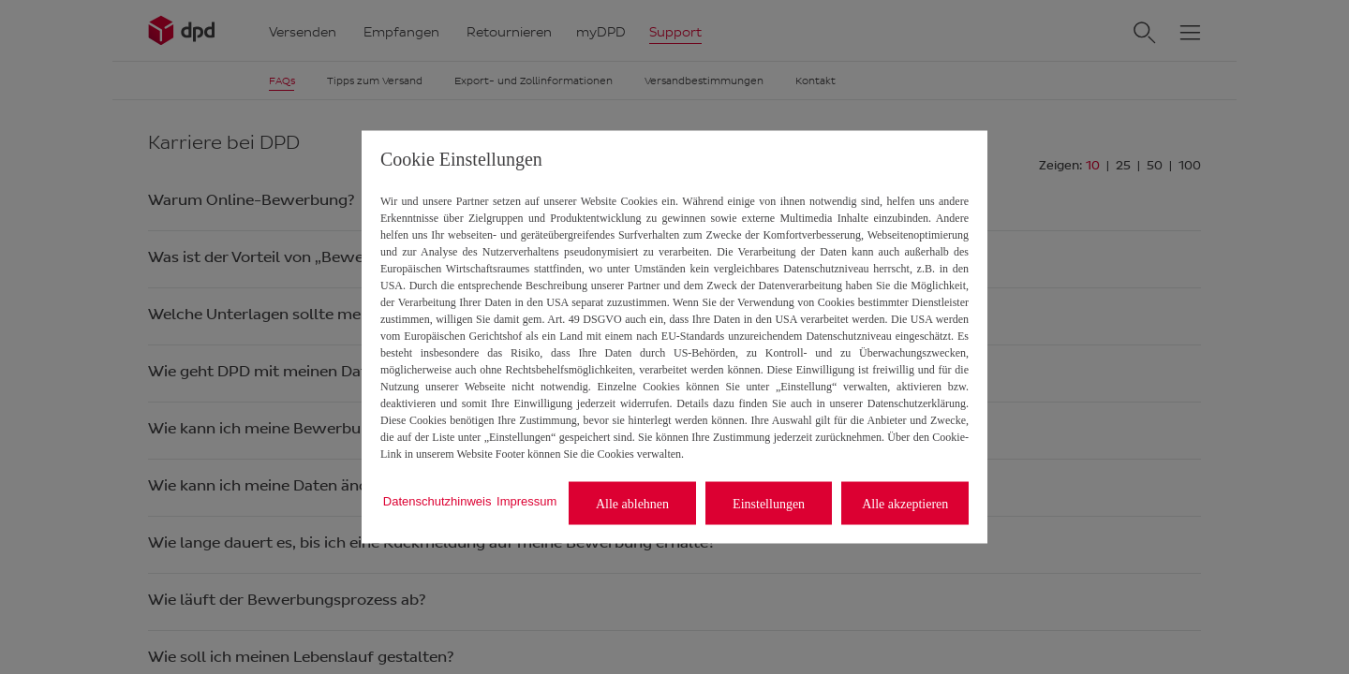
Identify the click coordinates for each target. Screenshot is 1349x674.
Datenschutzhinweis (437, 500)
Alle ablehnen (632, 503)
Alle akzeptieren (905, 503)
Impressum (526, 500)
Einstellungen (769, 503)
